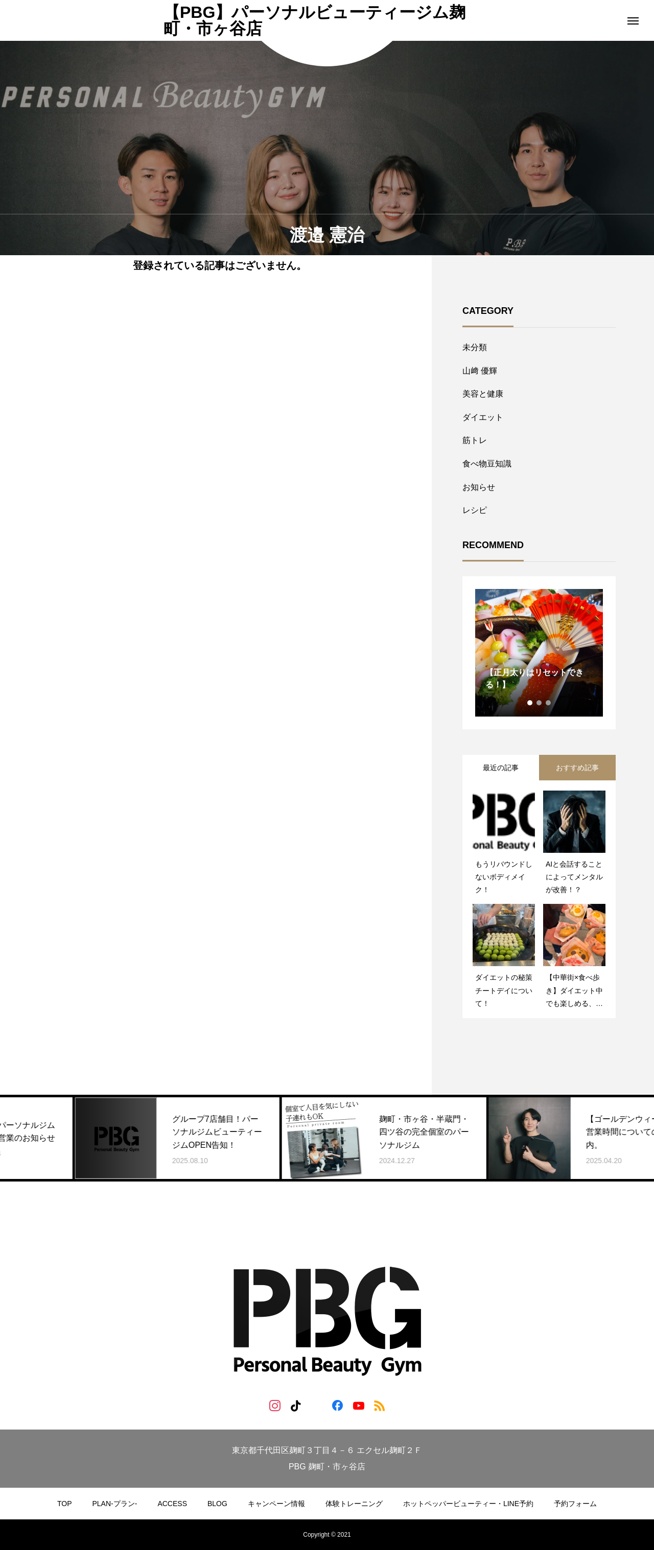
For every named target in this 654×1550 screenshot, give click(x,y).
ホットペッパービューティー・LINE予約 (468, 1503)
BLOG (217, 1503)
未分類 (474, 347)
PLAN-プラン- (114, 1503)
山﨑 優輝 (479, 370)
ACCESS (172, 1503)
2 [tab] (539, 702)
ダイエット (482, 417)
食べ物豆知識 (486, 463)
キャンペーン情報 (276, 1503)
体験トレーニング (354, 1503)
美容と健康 (482, 393)
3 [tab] (549, 702)
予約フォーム (575, 1503)
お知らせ (478, 487)
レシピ (474, 510)
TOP (64, 1503)
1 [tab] (530, 702)
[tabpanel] (539, 653)
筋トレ (474, 440)
